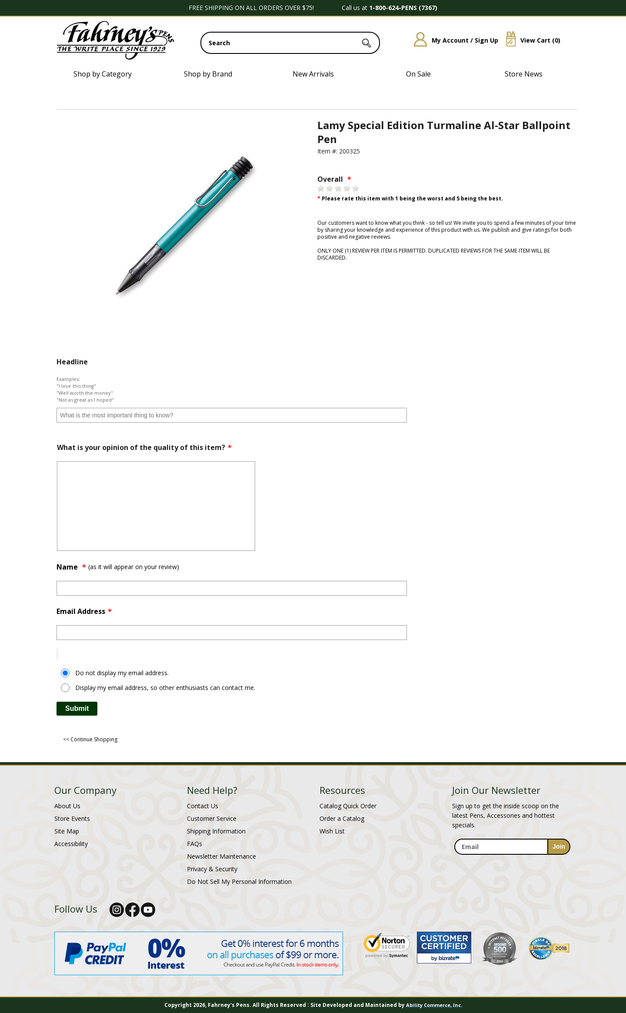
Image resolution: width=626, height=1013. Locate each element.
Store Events (72, 818)
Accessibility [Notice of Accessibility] (71, 844)
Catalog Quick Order (348, 806)
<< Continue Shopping (90, 739)
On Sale (418, 74)
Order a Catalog (342, 818)
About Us (67, 806)
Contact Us (202, 806)
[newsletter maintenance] (512, 859)
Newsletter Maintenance (221, 856)
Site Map (66, 831)
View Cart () (529, 40)
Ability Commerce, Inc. (434, 1005)
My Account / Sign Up (452, 40)
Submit (77, 708)
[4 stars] (346, 188)
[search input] (290, 43)
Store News (524, 74)
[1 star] (320, 188)
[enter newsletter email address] (512, 847)
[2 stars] (329, 188)
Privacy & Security (212, 869)
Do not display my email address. (122, 673)
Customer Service (211, 818)
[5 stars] (355, 188)
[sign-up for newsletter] (558, 847)
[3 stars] (338, 188)
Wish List (332, 831)
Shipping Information (216, 831)
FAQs (194, 844)
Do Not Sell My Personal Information (239, 881)
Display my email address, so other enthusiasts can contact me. (165, 687)
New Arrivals (313, 74)
